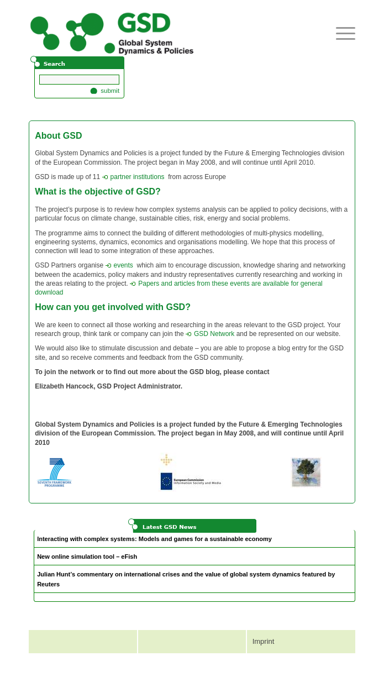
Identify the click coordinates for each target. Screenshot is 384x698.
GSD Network (210, 334)
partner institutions (133, 177)
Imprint (264, 641)
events (119, 265)
